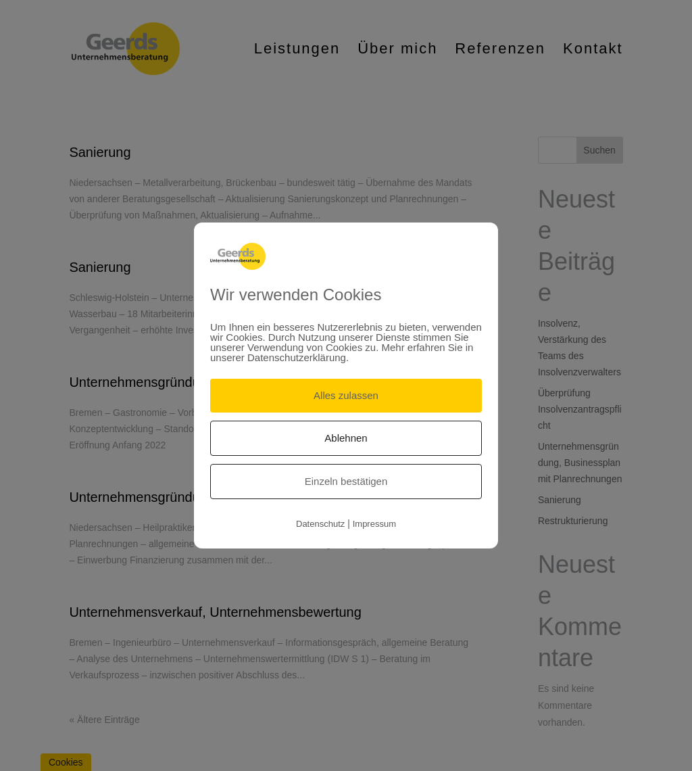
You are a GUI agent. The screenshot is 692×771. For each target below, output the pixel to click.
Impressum (374, 524)
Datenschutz (320, 524)
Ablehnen (345, 438)
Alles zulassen (346, 395)
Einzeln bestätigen (346, 481)
